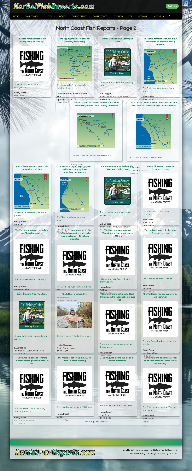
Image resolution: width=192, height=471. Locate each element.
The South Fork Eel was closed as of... (145, 146)
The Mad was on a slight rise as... (158, 274)
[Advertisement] (39, 120)
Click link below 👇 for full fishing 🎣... (74, 331)
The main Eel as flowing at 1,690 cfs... (74, 402)
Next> (105, 422)
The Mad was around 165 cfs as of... (116, 402)
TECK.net (173, 454)
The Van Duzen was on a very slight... (31, 274)
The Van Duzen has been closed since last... (92, 146)
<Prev (87, 422)
